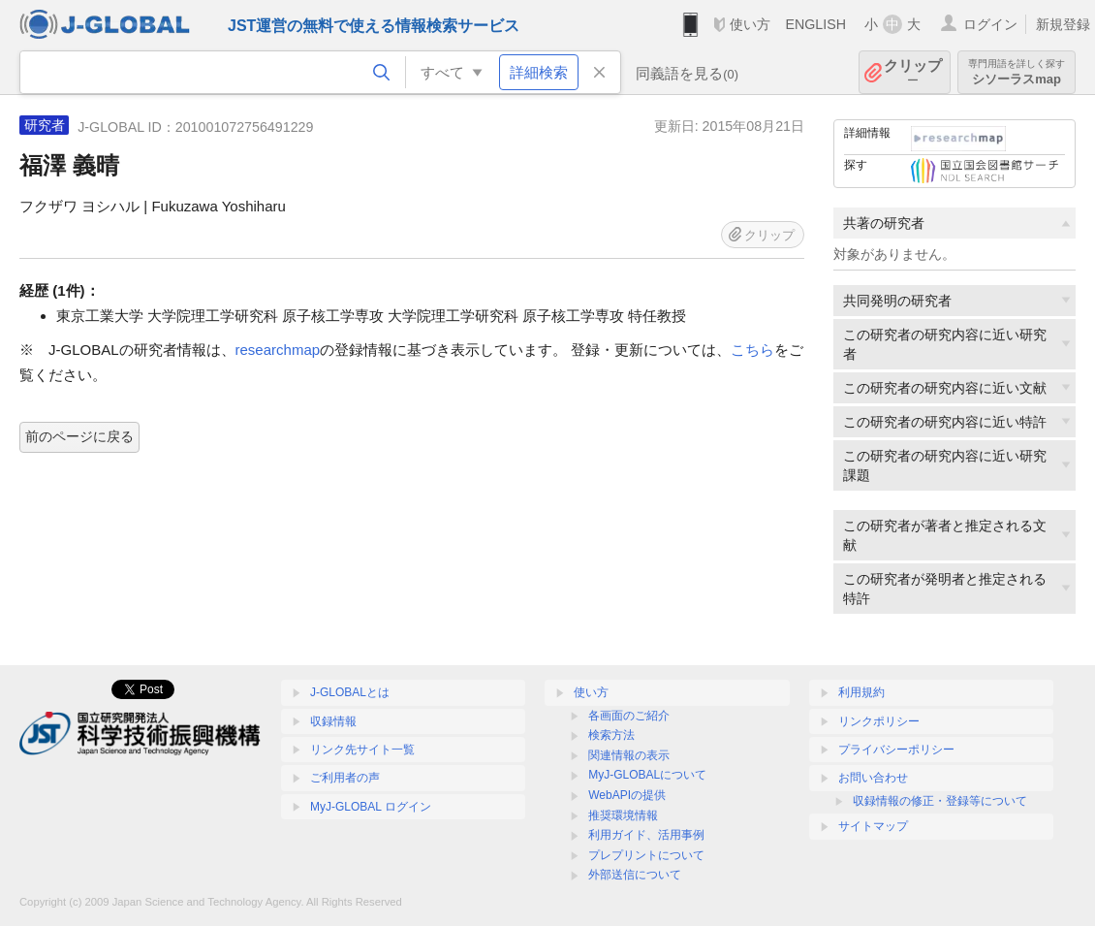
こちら (752, 349)
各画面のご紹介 (629, 715)
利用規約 (861, 692)
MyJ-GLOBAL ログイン (370, 807)
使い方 (750, 24)
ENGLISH (815, 24)
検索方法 (611, 735)
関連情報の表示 (629, 755)
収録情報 (333, 721)
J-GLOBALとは (350, 692)
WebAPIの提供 (627, 795)
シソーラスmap (1016, 72)
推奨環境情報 (623, 815)
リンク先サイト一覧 (362, 749)
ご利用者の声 (345, 777)
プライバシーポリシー (896, 749)
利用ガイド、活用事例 (646, 835)
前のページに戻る (79, 436)
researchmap (278, 349)
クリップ (913, 72)
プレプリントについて (646, 855)
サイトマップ (873, 826)
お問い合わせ (873, 777)
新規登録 (1063, 24)
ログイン (990, 24)
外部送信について (634, 874)
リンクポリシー (879, 721)
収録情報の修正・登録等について (940, 801)
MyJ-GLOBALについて (647, 775)
